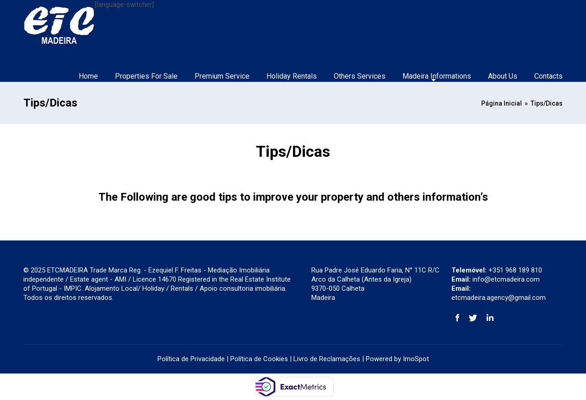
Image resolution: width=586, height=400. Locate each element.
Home (88, 76)
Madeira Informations (436, 76)
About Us (502, 76)
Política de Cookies (259, 359)
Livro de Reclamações (326, 359)
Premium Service (222, 76)
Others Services (359, 76)
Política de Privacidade (191, 359)
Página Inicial (501, 103)
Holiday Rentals (291, 76)
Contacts (548, 76)
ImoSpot (416, 359)
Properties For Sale (146, 76)
